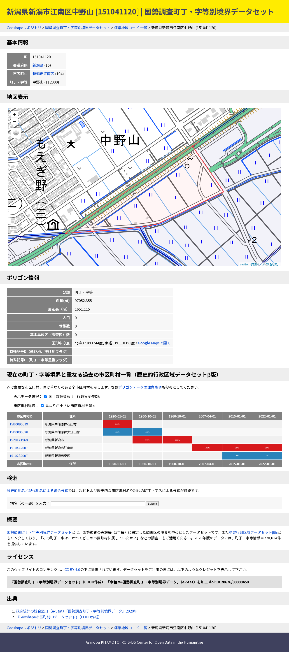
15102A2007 (18, 455)
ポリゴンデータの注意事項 (140, 387)
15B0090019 (18, 424)
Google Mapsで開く (154, 343)
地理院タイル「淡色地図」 (265, 264)
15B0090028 (18, 431)
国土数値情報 (56, 396)
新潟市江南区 (43, 73)
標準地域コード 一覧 (130, 27)
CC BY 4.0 (72, 569)
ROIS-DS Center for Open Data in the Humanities (162, 642)
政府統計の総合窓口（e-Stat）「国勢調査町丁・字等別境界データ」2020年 (77, 611)
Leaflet (244, 264)
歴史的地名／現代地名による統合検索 (37, 490)
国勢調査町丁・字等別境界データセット (77, 27)
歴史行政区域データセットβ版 (253, 532)
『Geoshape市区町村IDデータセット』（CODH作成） (59, 617)
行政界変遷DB (86, 396)
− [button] (14, 121)
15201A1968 (18, 439)
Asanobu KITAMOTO (102, 642)
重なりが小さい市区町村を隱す (67, 405)
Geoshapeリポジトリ (24, 27)
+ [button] (14, 114)
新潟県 (38, 65)
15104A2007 (18, 447)
